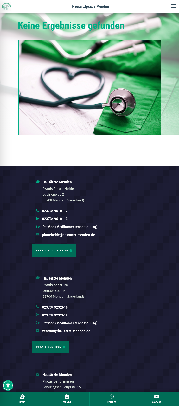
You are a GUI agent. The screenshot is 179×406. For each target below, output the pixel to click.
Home (22, 402)
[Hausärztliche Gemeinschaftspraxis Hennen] (6, 6)
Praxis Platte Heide (52, 250)
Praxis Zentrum (49, 346)
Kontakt (156, 402)
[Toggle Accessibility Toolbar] (8, 385)
